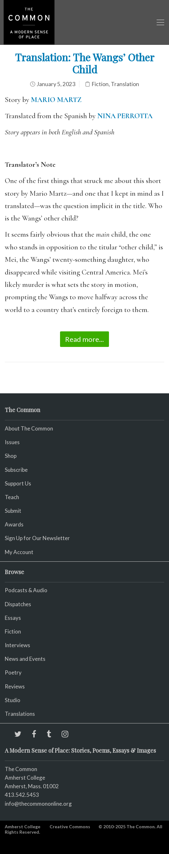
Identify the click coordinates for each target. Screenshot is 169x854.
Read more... (84, 339)
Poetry (13, 672)
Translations (20, 713)
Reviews (15, 686)
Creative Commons (70, 826)
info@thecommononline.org (38, 803)
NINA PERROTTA (124, 116)
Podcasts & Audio (26, 590)
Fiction (100, 84)
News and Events (25, 658)
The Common (21, 769)
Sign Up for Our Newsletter (37, 538)
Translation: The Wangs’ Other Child (84, 63)
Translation (125, 84)
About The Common (29, 428)
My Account (19, 552)
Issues (12, 442)
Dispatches (18, 604)
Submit (13, 510)
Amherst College (22, 826)
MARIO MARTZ (56, 99)
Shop (11, 455)
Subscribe (16, 469)
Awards (14, 524)
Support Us (18, 483)
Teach (12, 497)
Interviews (17, 645)
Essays (13, 617)
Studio (12, 700)
